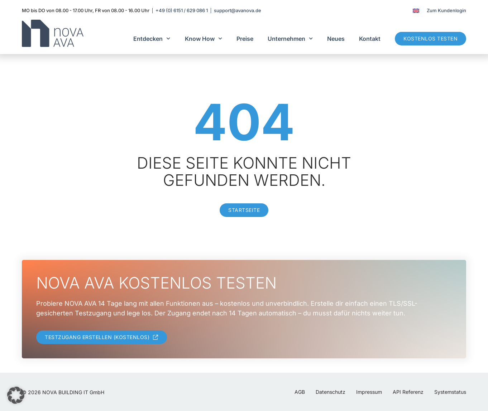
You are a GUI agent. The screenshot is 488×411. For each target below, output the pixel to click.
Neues (336, 38)
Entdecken (151, 38)
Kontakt (370, 38)
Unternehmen (290, 38)
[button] (16, 395)
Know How (203, 38)
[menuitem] (416, 11)
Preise (244, 38)
